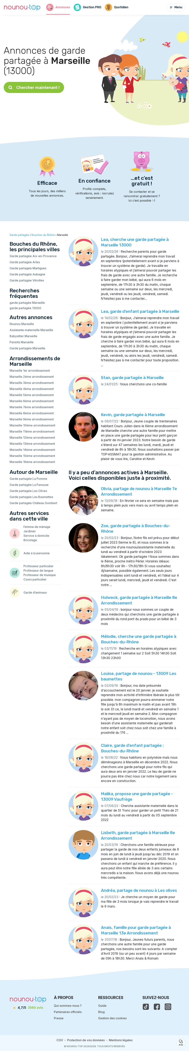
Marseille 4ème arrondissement (32, 389)
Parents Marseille (22, 342)
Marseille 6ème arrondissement (32, 401)
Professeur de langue (38, 570)
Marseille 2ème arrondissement (32, 376)
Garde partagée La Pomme (28, 478)
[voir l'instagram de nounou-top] (168, 1006)
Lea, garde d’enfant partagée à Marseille (140, 311)
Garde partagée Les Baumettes (31, 497)
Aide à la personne (36, 553)
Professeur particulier (38, 566)
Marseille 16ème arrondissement (32, 462)
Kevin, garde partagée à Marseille (133, 414)
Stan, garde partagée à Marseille (132, 377)
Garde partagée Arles (25, 262)
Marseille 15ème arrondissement (32, 456)
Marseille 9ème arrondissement (32, 419)
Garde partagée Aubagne (27, 274)
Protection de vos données (86, 1040)
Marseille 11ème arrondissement (32, 431)
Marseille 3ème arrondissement (32, 383)
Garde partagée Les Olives (28, 491)
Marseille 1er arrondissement (30, 370)
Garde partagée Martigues (28, 268)
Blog (101, 1012)
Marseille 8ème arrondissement (32, 413)
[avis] (28, 1007)
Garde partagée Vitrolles (27, 280)
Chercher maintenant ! (34, 87)
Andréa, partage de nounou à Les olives (139, 890)
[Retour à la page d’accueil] (22, 7)
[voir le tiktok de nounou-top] (145, 1006)
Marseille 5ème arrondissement (32, 395)
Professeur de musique (39, 575)
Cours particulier (35, 579)
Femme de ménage (36, 527)
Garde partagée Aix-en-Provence (33, 256)
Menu (176, 7)
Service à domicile (36, 535)
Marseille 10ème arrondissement (32, 425)
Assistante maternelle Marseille (31, 330)
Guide (102, 1005)
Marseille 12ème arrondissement (32, 437)
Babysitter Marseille (23, 336)
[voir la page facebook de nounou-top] (157, 1006)
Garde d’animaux (35, 592)
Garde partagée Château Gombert (33, 503)
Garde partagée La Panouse (29, 485)
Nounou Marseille (22, 324)
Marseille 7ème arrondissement (32, 407)
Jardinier (29, 531)
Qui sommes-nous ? (68, 1005)
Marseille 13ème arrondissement (32, 443)
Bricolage (30, 540)
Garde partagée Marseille (27, 348)
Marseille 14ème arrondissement (32, 450)
